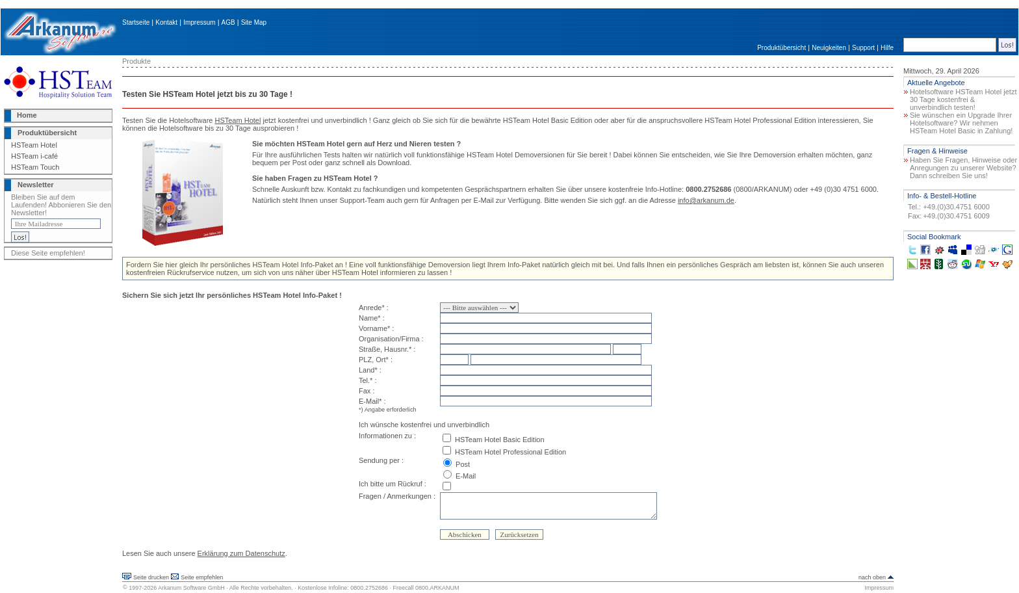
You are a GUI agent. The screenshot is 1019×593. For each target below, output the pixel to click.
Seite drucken (151, 577)
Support (863, 47)
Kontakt (166, 22)
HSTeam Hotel (34, 145)
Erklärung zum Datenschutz (241, 553)
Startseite (135, 22)
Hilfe (887, 47)
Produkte (136, 61)
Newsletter (36, 185)
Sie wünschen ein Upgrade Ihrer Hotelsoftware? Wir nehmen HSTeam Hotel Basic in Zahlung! (961, 123)
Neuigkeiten (829, 47)
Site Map (253, 22)
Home (27, 115)
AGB (228, 22)
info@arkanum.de (706, 200)
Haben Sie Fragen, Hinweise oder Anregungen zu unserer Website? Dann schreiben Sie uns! (963, 167)
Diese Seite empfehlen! (48, 253)
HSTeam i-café (34, 156)
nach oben (872, 577)
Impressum (199, 22)
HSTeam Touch (35, 167)
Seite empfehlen (202, 577)
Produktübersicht (781, 47)
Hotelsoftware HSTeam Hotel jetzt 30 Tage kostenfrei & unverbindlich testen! (963, 99)
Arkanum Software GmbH (191, 588)
